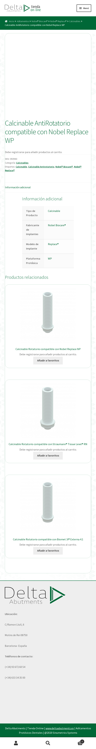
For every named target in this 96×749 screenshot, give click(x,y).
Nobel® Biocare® (40, 21)
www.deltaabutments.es (60, 728)
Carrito (74, 741)
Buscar (48, 743)
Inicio (11, 21)
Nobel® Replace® (58, 21)
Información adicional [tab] (18, 187)
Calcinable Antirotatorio (41, 166)
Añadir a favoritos (48, 360)
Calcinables (74, 21)
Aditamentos (23, 21)
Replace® (53, 244)
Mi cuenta (16, 743)
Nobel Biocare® (57, 225)
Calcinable (21, 166)
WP (50, 258)
